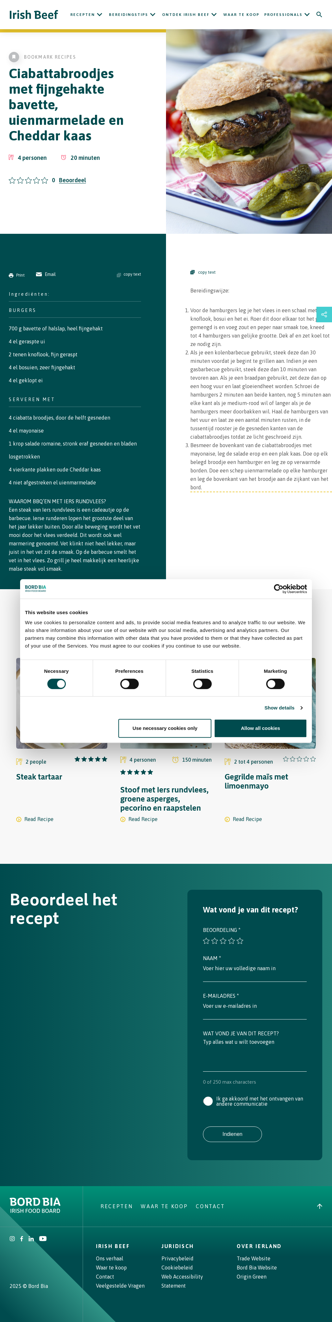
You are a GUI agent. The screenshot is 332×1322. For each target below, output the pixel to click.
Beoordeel (72, 180)
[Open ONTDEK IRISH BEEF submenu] (214, 14)
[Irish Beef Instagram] (12, 1239)
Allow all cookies (260, 728)
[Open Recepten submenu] (99, 14)
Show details (280, 707)
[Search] (319, 15)
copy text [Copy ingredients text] (129, 274)
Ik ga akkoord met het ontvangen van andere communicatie (259, 1101)
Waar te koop (241, 14)
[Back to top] (319, 1206)
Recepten (82, 14)
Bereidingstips (128, 14)
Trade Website (253, 1258)
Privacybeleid (177, 1258)
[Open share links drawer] (324, 314)
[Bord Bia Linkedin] (31, 1239)
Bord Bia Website (257, 1267)
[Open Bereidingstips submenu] (152, 14)
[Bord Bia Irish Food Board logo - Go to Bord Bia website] (35, 1211)
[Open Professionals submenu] (307, 14)
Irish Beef (113, 1246)
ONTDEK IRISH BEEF (185, 14)
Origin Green (252, 1277)
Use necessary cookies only (165, 728)
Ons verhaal (109, 1258)
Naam (212, 958)
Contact (210, 1206)
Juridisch (177, 1246)
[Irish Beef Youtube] (42, 1239)
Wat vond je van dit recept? (241, 1033)
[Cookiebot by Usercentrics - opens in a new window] (278, 589)
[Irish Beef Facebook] (21, 1239)
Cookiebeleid (177, 1267)
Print (17, 275)
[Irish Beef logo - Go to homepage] (34, 14)
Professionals (283, 14)
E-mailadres (221, 995)
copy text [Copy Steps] (203, 272)
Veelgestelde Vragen (120, 1286)
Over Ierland (259, 1246)
